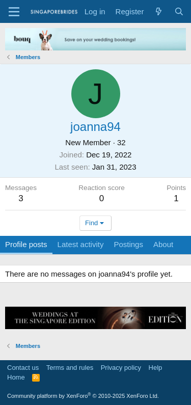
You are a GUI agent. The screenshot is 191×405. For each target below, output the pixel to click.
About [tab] (163, 244)
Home (16, 377)
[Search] (179, 11)
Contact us (23, 367)
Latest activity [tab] (81, 244)
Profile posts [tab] (26, 244)
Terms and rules (69, 367)
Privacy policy (121, 367)
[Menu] (14, 12)
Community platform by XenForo (83, 396)
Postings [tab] (128, 244)
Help (155, 367)
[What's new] (159, 11)
